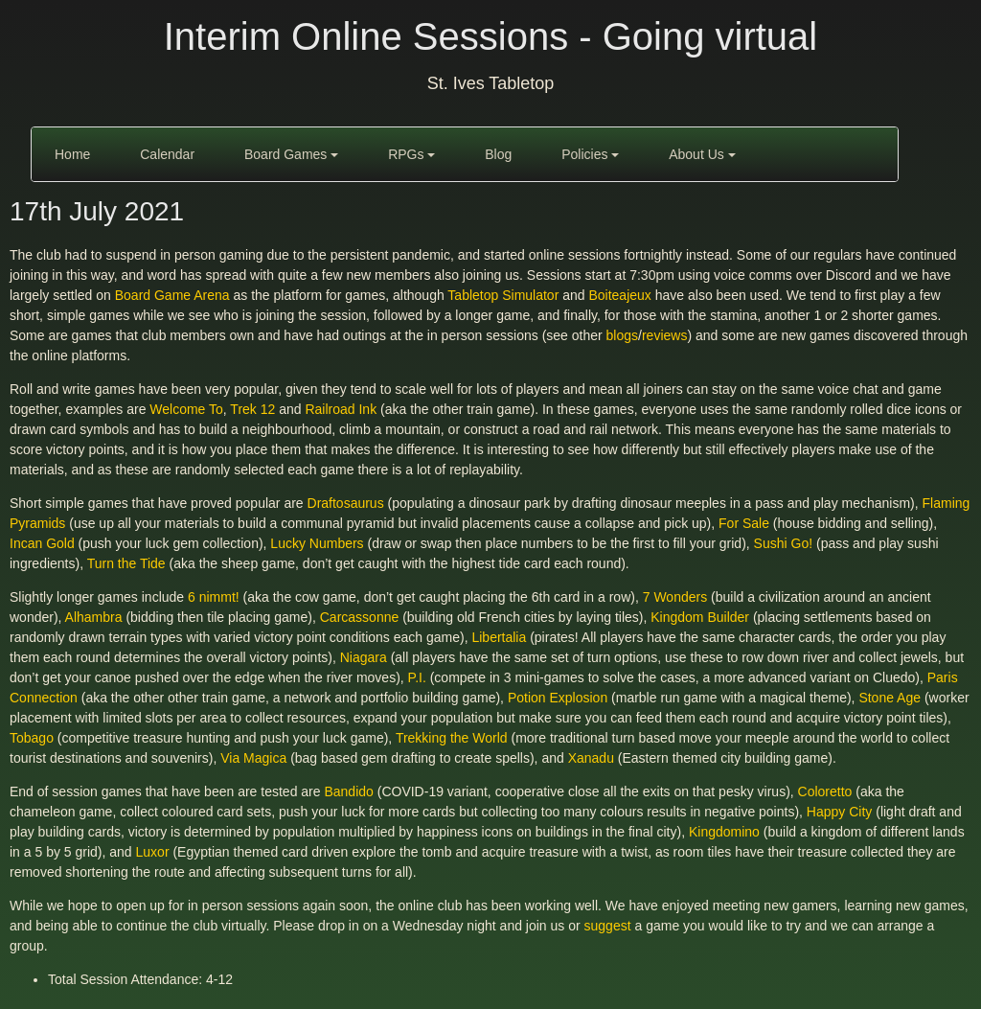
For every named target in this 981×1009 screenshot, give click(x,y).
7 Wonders (675, 597)
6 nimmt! (214, 597)
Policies (590, 154)
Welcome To (186, 409)
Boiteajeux (619, 295)
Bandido (348, 791)
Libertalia (498, 637)
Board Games (291, 154)
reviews (664, 335)
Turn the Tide (126, 563)
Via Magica (253, 758)
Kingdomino (724, 831)
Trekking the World (452, 737)
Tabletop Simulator (503, 295)
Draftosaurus (346, 503)
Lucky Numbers (316, 543)
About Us (702, 154)
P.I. (417, 677)
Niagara (363, 657)
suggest (607, 925)
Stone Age (889, 697)
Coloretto (825, 791)
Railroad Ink (340, 409)
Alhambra (94, 617)
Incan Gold (42, 543)
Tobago (32, 737)
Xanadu (591, 758)
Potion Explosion (557, 697)
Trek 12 (252, 409)
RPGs (411, 154)
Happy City (839, 811)
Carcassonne (359, 617)
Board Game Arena (172, 295)
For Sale (744, 523)
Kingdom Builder (699, 617)
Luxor (153, 852)
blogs (622, 335)
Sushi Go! (783, 543)
